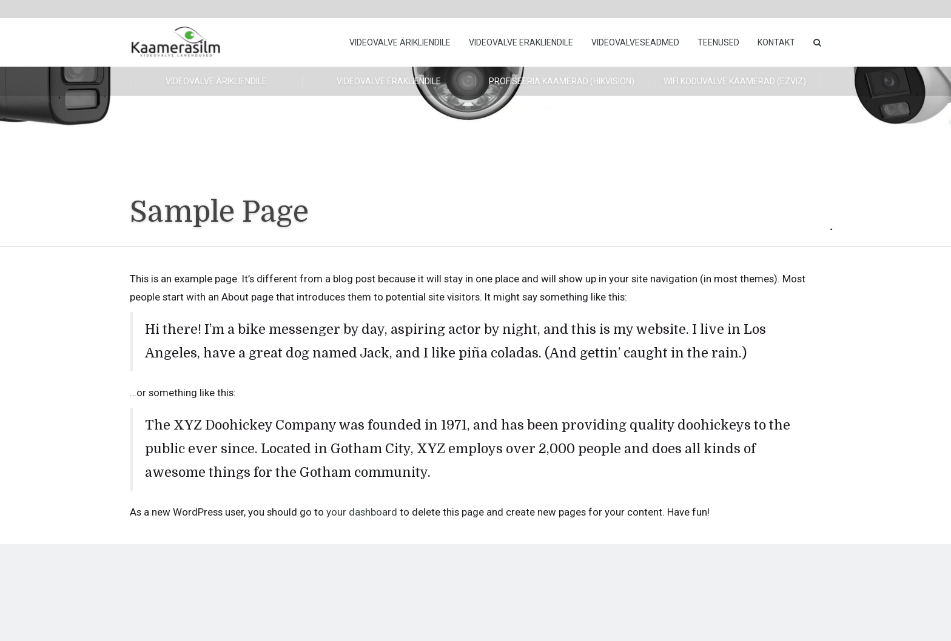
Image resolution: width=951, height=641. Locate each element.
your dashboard (361, 512)
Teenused (718, 42)
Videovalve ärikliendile (400, 42)
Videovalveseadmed (635, 42)
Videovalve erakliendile (521, 42)
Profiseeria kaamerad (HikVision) (561, 81)
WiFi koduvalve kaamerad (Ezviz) (735, 81)
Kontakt (776, 42)
